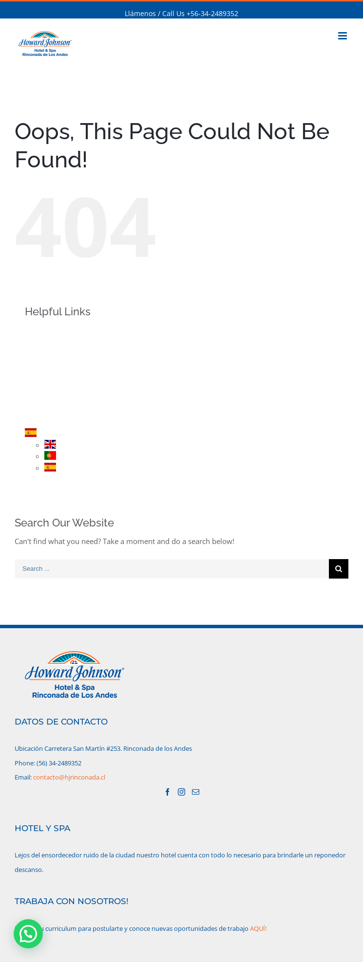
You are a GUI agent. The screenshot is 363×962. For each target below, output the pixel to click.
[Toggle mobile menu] (343, 36)
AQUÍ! (258, 928)
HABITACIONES (65, 366)
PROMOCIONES (66, 382)
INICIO (51, 332)
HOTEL (51, 349)
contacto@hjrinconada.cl (69, 777)
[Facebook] (167, 792)
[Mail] (195, 792)
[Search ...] (172, 569)
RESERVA (55, 399)
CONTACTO (59, 416)
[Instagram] (181, 792)
